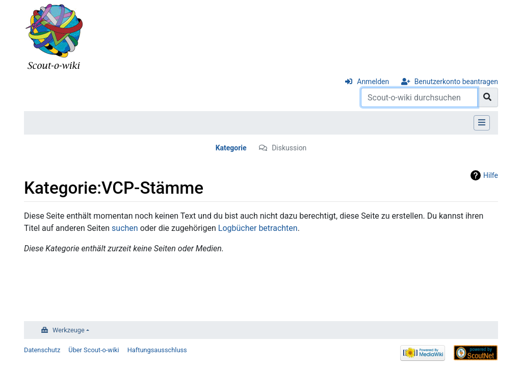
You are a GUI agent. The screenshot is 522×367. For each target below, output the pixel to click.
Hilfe (490, 175)
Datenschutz (42, 350)
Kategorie (231, 148)
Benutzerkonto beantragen (456, 81)
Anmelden (373, 81)
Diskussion (289, 148)
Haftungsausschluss (157, 350)
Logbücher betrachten (258, 228)
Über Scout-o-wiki (93, 350)
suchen (125, 228)
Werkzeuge (69, 330)
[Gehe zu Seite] (487, 97)
